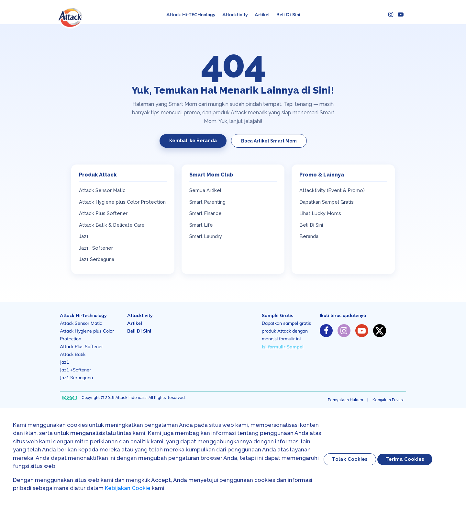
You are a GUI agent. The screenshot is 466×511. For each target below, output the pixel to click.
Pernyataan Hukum (345, 400)
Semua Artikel (205, 190)
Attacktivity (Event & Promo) (332, 190)
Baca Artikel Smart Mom (269, 140)
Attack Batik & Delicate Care (112, 225)
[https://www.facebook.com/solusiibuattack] (326, 330)
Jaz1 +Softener (96, 248)
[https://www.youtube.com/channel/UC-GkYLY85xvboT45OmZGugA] (361, 330)
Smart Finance (205, 213)
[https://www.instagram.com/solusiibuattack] (344, 330)
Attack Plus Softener (103, 213)
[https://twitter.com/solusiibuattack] (379, 330)
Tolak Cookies (350, 459)
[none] (69, 398)
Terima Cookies (404, 459)
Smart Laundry (205, 236)
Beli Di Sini (288, 14)
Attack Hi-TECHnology (191, 14)
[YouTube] (401, 14)
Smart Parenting (207, 202)
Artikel (262, 14)
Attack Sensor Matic (102, 190)
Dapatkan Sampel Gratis (326, 202)
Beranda (308, 236)
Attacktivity (235, 14)
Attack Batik (72, 354)
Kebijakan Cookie (127, 488)
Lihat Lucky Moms (320, 213)
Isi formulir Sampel (283, 347)
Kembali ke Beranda (193, 140)
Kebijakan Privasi (388, 400)
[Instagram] (390, 14)
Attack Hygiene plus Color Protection (122, 202)
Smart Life (201, 225)
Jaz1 (84, 236)
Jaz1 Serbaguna (96, 259)
